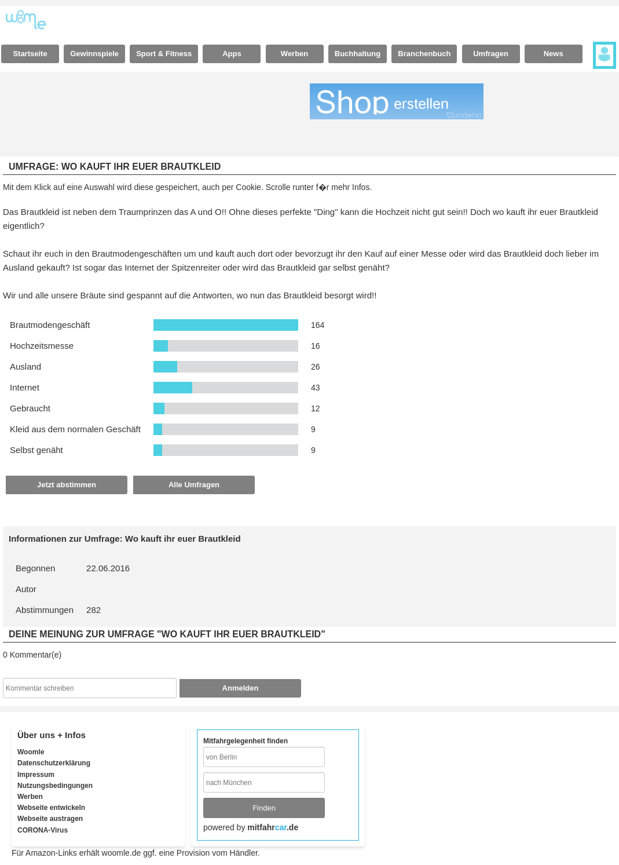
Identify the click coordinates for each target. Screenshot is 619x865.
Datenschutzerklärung (53, 763)
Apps (231, 53)
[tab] (30, 54)
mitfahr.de (272, 827)
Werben (294, 53)
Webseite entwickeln (51, 808)
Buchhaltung (357, 53)
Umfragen (490, 53)
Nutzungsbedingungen (55, 786)
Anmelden (240, 688)
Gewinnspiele (94, 53)
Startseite (30, 53)
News (553, 53)
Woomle (30, 752)
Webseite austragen (50, 819)
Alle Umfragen (194, 484)
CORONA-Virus (42, 830)
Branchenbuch (424, 53)
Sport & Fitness (164, 53)
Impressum (35, 775)
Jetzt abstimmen (66, 484)
